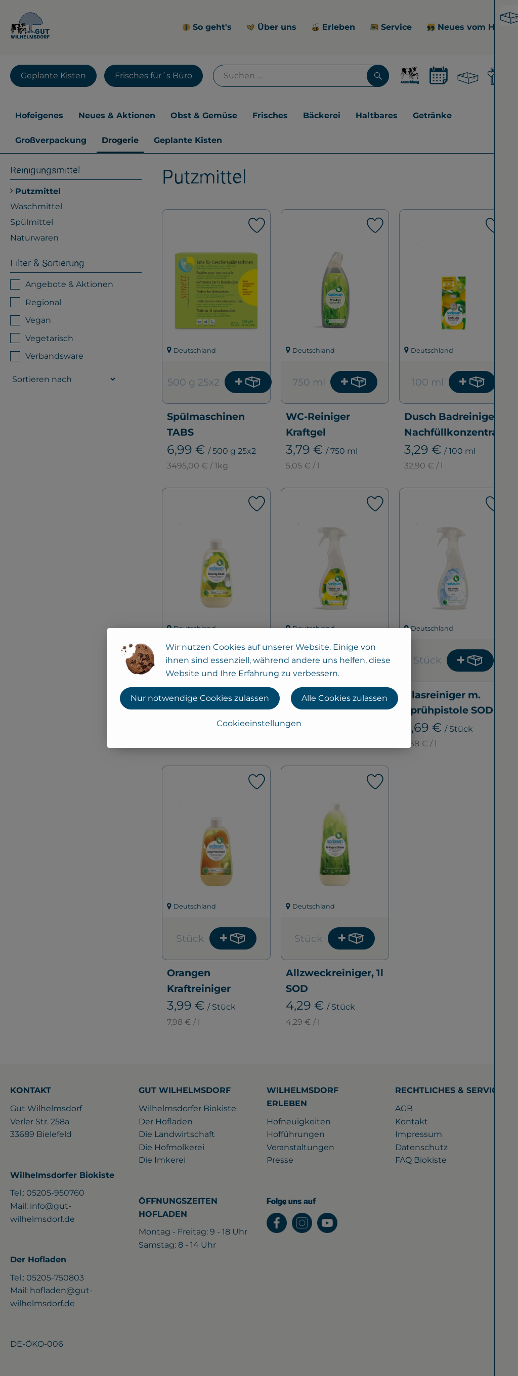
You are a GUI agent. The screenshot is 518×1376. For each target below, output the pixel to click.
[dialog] (259, 688)
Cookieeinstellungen (259, 723)
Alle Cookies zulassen (344, 698)
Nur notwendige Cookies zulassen (200, 698)
